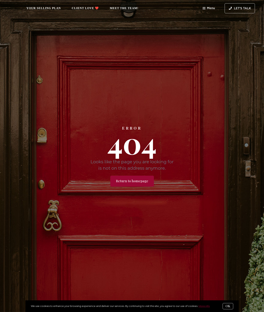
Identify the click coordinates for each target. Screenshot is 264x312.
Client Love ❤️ (85, 8)
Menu (209, 8)
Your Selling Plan (43, 8)
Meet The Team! (124, 8)
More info (204, 306)
